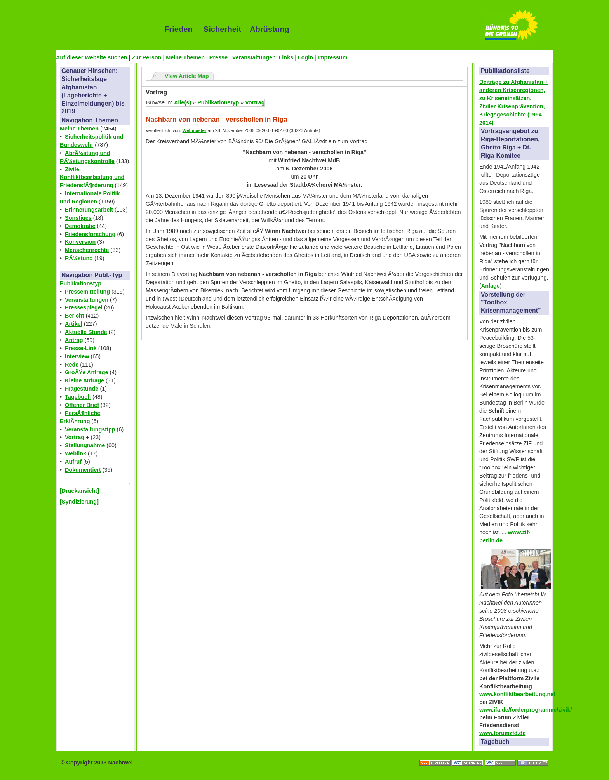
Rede (71, 364)
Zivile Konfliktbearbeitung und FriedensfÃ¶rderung (92, 177)
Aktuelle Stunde (86, 332)
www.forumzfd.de (502, 733)
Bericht (74, 316)
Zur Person (146, 57)
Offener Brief (82, 405)
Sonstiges (78, 218)
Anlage (490, 286)
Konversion (80, 242)
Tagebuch (78, 397)
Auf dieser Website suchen (91, 57)
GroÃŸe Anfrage (86, 372)
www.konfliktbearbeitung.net (517, 694)
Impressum (333, 57)
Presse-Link (81, 348)
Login (305, 57)
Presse (218, 57)
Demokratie (80, 226)
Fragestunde (81, 389)
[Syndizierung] (79, 502)
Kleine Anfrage (84, 380)
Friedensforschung (90, 234)
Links (286, 57)
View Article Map (187, 76)
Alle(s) (182, 102)
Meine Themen (185, 57)
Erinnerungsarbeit (89, 210)
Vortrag (74, 437)
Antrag (74, 340)
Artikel (73, 324)
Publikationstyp (80, 283)
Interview (77, 356)
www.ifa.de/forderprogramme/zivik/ (525, 710)
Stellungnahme (85, 445)
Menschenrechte (87, 250)
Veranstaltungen (254, 57)
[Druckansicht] (79, 491)
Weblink (75, 453)
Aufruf (73, 462)
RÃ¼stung (79, 258)
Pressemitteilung (87, 291)
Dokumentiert (83, 470)
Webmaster (195, 130)
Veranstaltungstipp (90, 429)
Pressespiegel (84, 307)
